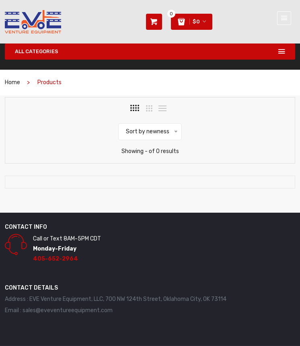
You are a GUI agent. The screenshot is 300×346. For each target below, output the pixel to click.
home (12, 82)
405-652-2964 (55, 258)
